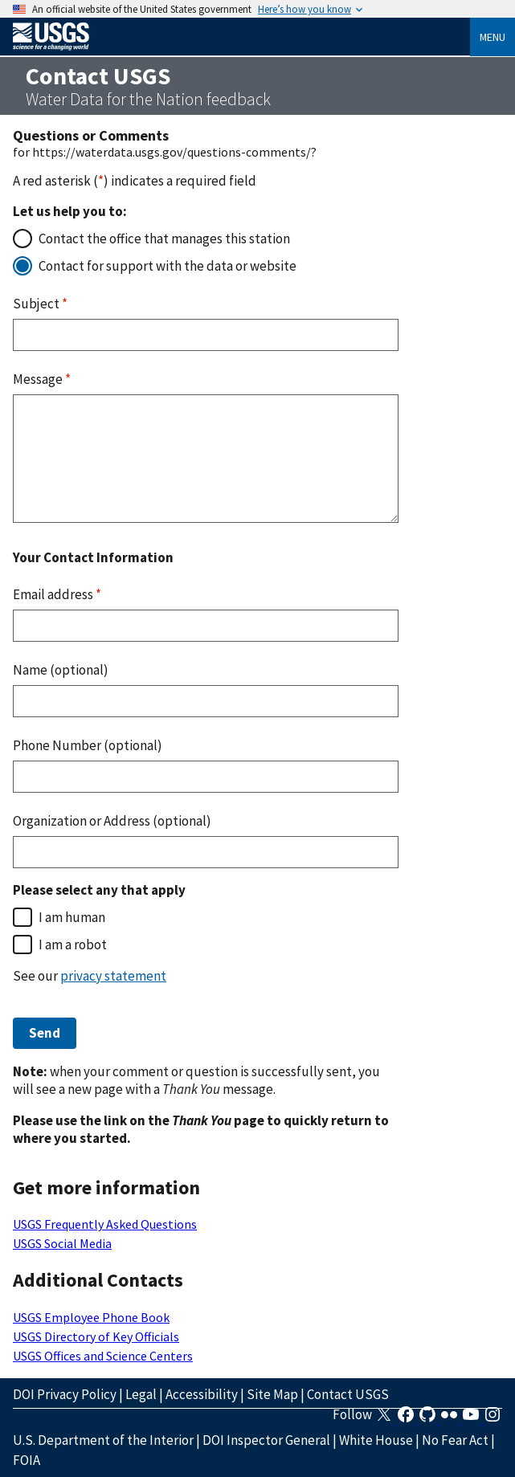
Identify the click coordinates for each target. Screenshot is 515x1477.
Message (42, 379)
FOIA (26, 1460)
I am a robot (73, 944)
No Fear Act (455, 1440)
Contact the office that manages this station (164, 238)
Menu (492, 37)
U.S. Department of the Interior (103, 1440)
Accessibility (202, 1394)
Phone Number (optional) (87, 745)
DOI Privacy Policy (64, 1394)
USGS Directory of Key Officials (96, 1336)
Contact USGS (348, 1394)
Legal (141, 1394)
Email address (57, 594)
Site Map (272, 1394)
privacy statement (113, 976)
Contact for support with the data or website (167, 266)
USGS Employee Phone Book (91, 1317)
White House (376, 1440)
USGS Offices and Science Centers (103, 1356)
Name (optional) (60, 670)
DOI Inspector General (266, 1440)
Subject (40, 303)
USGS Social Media (62, 1243)
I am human (72, 917)
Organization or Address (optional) (112, 821)
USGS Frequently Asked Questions (105, 1224)
